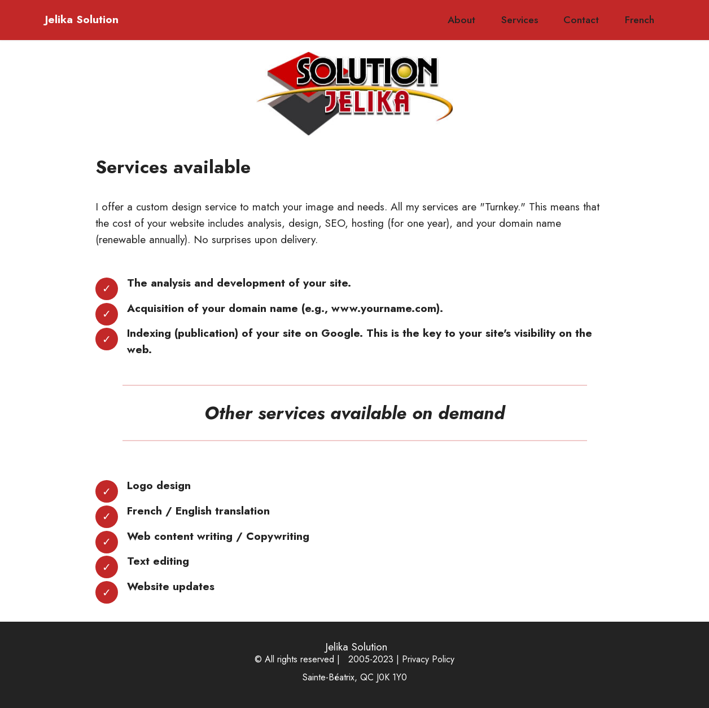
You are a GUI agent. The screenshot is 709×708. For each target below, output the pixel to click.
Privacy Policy (428, 659)
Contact (581, 19)
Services (519, 19)
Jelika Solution (80, 19)
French (639, 19)
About (461, 19)
